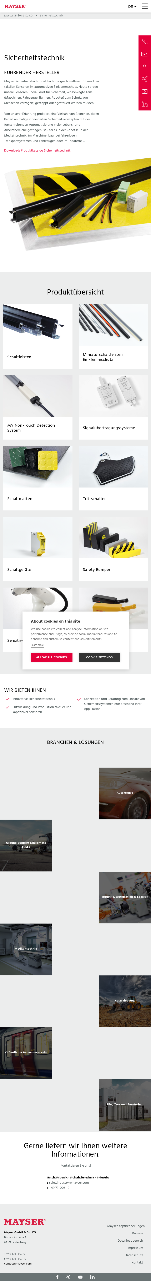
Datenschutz (134, 1255)
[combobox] (132, 6)
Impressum (135, 1248)
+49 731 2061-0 (59, 1188)
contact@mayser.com (17, 1263)
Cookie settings (99, 657)
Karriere (137, 1233)
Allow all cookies (51, 657)
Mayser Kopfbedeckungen (126, 1226)
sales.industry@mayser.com (69, 1183)
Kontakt (137, 1262)
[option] (75, 793)
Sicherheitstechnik (51, 15)
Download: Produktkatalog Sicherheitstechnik (37, 150)
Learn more (37, 645)
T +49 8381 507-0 (14, 1253)
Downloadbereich (130, 1240)
